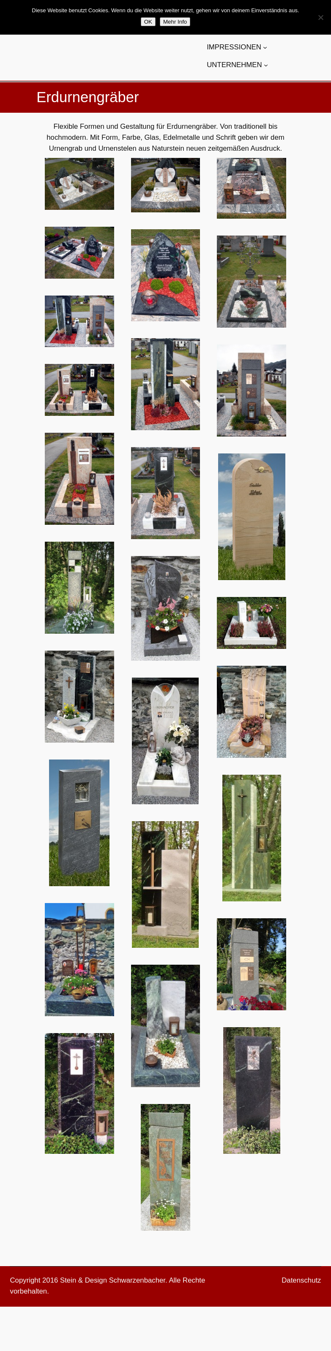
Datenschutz (301, 1280)
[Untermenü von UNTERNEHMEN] (266, 65)
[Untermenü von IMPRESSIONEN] (265, 47)
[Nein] (320, 17)
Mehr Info (175, 22)
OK (148, 22)
